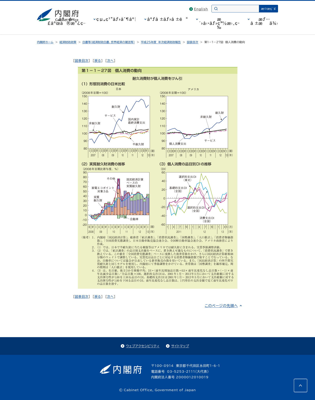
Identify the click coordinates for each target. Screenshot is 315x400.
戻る (97, 60)
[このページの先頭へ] (300, 385)
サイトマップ (180, 346)
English (201, 9)
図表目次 (192, 42)
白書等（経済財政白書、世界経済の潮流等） (108, 42)
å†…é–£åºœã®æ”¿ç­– (66, 21)
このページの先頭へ (221, 305)
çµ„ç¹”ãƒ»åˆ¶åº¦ (116, 19)
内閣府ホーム (45, 42)
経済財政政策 (67, 42)
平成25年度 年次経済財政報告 (161, 42)
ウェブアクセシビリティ (143, 346)
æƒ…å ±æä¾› (264, 21)
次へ (110, 60)
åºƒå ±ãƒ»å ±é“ (167, 19)
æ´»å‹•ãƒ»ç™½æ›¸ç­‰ (219, 23)
